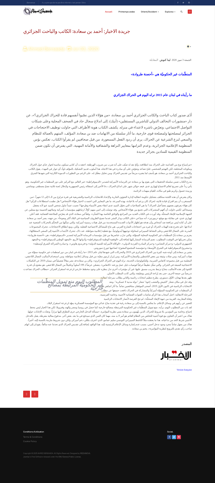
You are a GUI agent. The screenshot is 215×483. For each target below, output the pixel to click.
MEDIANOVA (85, 453)
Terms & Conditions (32, 436)
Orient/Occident (150, 11)
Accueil (108, 11)
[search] (181, 12)
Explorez (170, 11)
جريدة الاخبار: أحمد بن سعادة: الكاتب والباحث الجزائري (76, 31)
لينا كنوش (165, 59)
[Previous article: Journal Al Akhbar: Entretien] (26, 394)
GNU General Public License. (69, 457)
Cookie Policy (30, 441)
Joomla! (26, 457)
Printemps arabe (126, 11)
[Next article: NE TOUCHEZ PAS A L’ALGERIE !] (34, 394)
